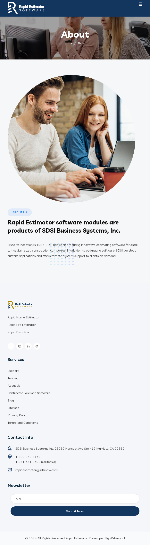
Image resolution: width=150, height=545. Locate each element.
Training (13, 378)
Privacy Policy (18, 415)
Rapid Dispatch (18, 332)
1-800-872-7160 (27, 457)
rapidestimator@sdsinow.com (36, 470)
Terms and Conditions (23, 422)
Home (68, 43)
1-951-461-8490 (28, 462)
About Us (14, 385)
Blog (11, 400)
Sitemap (13, 408)
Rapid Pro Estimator (22, 325)
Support (13, 371)
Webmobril (117, 538)
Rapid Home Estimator (24, 317)
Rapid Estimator (76, 538)
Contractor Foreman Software (29, 393)
